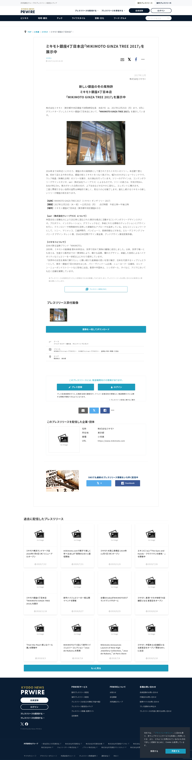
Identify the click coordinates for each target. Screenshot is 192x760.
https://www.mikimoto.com (112, 440)
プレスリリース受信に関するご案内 (122, 399)
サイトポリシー (28, 756)
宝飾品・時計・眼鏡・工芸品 (110, 351)
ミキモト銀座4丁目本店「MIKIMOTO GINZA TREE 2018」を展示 (39, 600)
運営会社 (105, 756)
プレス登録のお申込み (148, 706)
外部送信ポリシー (67, 756)
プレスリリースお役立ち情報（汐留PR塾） (86, 701)
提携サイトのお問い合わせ (149, 701)
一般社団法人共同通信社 (50, 743)
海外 (160, 3)
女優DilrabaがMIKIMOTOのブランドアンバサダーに (114, 599)
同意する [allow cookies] (175, 751)
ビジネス (25, 18)
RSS (115, 756)
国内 (136, 3)
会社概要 (113, 697)
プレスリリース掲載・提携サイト (82, 711)
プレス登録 (75, 387)
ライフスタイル (78, 18)
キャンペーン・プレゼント (81, 344)
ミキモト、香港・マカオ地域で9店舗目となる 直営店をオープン (151, 600)
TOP (30, 31)
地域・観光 (42, 18)
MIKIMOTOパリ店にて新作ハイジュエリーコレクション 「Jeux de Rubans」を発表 (77, 647)
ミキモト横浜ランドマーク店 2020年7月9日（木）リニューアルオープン (39, 553)
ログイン (161, 10)
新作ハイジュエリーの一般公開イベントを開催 (77, 599)
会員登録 (139, 10)
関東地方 (57, 358)
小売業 (37, 31)
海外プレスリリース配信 (80, 697)
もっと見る (96, 668)
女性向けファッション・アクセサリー (65, 351)
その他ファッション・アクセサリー (89, 351)
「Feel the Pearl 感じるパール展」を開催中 (39, 646)
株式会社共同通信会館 (94, 743)
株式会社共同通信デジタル (117, 743)
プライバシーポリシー (164, 733)
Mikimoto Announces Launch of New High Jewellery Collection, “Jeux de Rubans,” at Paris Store (112, 650)
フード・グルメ (120, 18)
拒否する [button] (154, 751)
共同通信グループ (116, 701)
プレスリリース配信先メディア (82, 706)
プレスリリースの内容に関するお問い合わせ (155, 711)
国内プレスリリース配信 (80, 692)
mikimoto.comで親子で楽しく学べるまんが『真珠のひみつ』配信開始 (77, 553)
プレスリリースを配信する (86, 10)
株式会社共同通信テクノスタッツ (112, 747)
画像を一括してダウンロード (96, 329)
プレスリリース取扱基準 (87, 756)
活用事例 (74, 716)
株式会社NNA (46, 747)
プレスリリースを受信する (112, 10)
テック (59, 18)
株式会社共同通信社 (72, 743)
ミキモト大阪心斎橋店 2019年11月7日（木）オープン (114, 552)
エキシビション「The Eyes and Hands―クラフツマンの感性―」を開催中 (151, 553)
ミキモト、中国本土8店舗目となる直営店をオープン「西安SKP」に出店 (151, 647)
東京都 (64, 358)
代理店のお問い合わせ (148, 697)
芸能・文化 (99, 18)
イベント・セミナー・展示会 (62, 344)
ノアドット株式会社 (89, 747)
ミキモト (45, 31)
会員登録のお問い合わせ (149, 692)
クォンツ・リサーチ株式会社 (66, 747)
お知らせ (113, 692)
